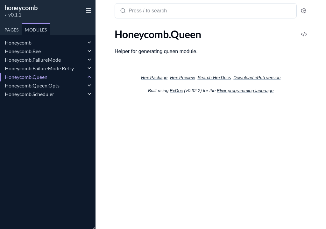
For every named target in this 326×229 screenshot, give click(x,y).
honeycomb (21, 7)
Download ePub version (256, 77)
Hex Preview (182, 77)
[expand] (89, 42)
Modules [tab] (36, 29)
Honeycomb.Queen (26, 77)
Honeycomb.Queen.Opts (32, 85)
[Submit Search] (122, 11)
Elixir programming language (245, 90)
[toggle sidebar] (87, 10)
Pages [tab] (11, 29)
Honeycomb (18, 42)
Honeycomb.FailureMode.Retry (39, 68)
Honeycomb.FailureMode (33, 60)
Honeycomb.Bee (23, 51)
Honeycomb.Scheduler (29, 94)
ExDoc (176, 90)
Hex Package (154, 77)
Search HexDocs (214, 77)
